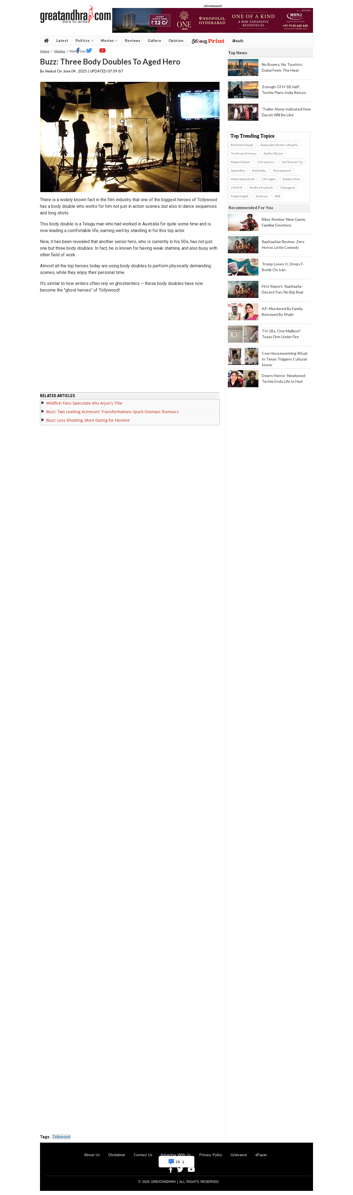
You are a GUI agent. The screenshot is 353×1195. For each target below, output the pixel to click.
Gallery (154, 40)
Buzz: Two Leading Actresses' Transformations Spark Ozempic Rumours (112, 411)
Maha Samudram (243, 179)
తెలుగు (238, 40)
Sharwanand (282, 170)
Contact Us (143, 1155)
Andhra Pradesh (261, 187)
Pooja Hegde (239, 196)
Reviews (133, 40)
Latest (62, 40)
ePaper (261, 1155)
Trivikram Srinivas (243, 153)
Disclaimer (116, 1155)
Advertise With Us (176, 1155)
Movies (109, 40)
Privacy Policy (210, 1155)
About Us (92, 1155)
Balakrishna (291, 179)
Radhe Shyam (273, 153)
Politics (84, 40)
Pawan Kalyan (240, 162)
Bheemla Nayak (242, 145)
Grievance (239, 1155)
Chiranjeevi (265, 162)
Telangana (287, 187)
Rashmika (259, 170)
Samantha (238, 170)
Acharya (262, 196)
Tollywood (61, 1137)
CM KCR (236, 187)
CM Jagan (269, 179)
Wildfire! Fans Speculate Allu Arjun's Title (84, 403)
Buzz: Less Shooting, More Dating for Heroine (88, 420)
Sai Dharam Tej (292, 162)
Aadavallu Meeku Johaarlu (279, 145)
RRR (277, 196)
